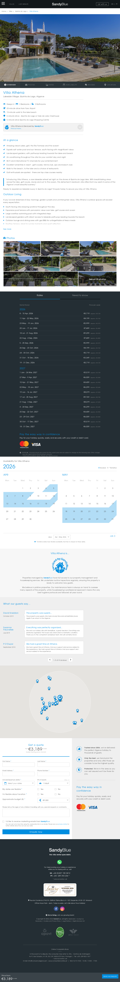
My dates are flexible (12, 789)
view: (50, 537)
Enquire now (36, 832)
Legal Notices (67, 922)
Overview (10, 85)
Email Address (8, 770)
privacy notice (62, 824)
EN (112, 4)
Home (4, 11)
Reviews (90, 85)
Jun (113, 536)
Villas (11, 4)
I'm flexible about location (14, 794)
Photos (30, 85)
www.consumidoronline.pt (57, 962)
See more (7, 229)
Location (110, 85)
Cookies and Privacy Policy (51, 922)
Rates (50, 85)
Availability (70, 85)
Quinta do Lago (21, 11)
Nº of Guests (41, 780)
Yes (40, 789)
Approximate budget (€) (13, 799)
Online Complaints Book (60, 950)
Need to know (80, 295)
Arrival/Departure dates (11, 780)
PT (117, 4)
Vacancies (35, 922)
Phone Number (43, 770)
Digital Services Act (81, 922)
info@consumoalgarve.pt (37, 962)
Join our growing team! (60, 916)
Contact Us (80, 920)
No (57, 789)
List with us (102, 4)
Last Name (41, 761)
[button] (60, 698)
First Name (6, 761)
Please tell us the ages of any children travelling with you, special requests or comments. (34, 807)
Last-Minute (23, 4)
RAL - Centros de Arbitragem (79, 955)
